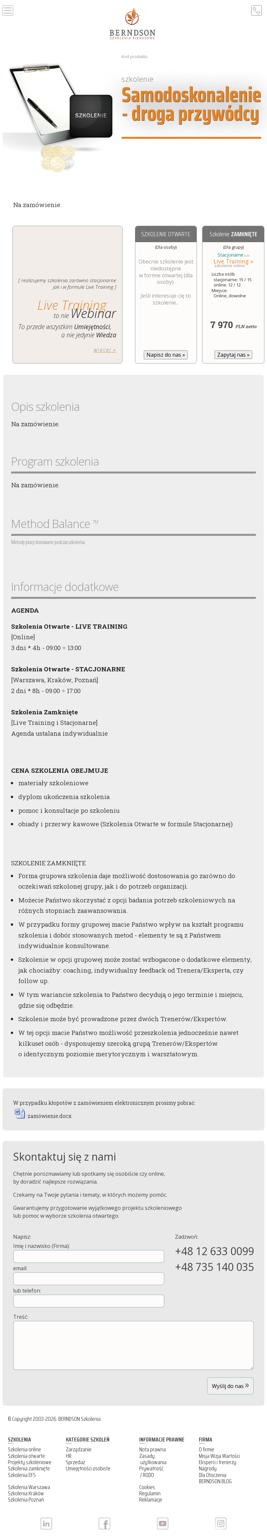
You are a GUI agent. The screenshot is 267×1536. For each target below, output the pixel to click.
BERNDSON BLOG (215, 1481)
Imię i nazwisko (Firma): (88, 1252)
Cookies (147, 1487)
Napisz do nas (165, 354)
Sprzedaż (75, 1462)
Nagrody (208, 1468)
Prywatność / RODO (151, 1471)
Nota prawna (152, 1449)
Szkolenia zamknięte (29, 1468)
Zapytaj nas (233, 354)
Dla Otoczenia (212, 1475)
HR (68, 1456)
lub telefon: (88, 1297)
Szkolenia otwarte (26, 1456)
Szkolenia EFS (22, 1475)
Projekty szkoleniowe (29, 1462)
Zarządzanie (78, 1449)
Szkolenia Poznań (26, 1499)
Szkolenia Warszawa (29, 1487)
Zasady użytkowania (152, 1459)
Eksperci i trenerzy (217, 1462)
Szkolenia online (24, 1449)
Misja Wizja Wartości (219, 1456)
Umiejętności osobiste (88, 1468)
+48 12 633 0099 (214, 1251)
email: (88, 1275)
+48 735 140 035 (214, 1267)
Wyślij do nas (230, 1384)
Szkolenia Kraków (26, 1493)
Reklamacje (150, 1499)
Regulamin (150, 1493)
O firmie (206, 1449)
